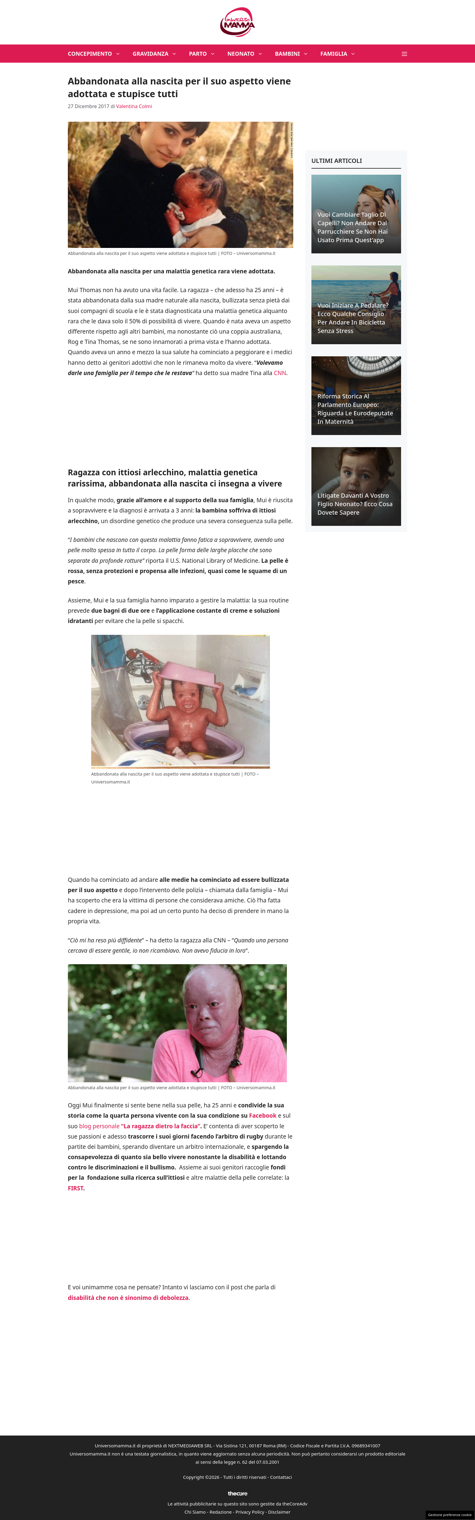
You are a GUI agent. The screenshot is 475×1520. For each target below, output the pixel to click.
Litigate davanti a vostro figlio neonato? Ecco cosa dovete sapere (355, 503)
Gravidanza (158, 54)
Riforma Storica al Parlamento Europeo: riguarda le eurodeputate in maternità (355, 409)
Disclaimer (279, 1512)
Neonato (248, 54)
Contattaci (281, 1477)
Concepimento (97, 54)
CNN (280, 373)
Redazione (221, 1512)
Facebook (263, 1115)
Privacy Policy (250, 1512)
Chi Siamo (195, 1512)
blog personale (139, 1126)
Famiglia (341, 54)
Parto (205, 54)
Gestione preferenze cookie (450, 1514)
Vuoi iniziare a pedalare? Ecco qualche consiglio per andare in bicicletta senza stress (353, 318)
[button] (404, 54)
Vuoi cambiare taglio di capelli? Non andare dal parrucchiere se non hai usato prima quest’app (352, 227)
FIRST (75, 1188)
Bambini (294, 54)
